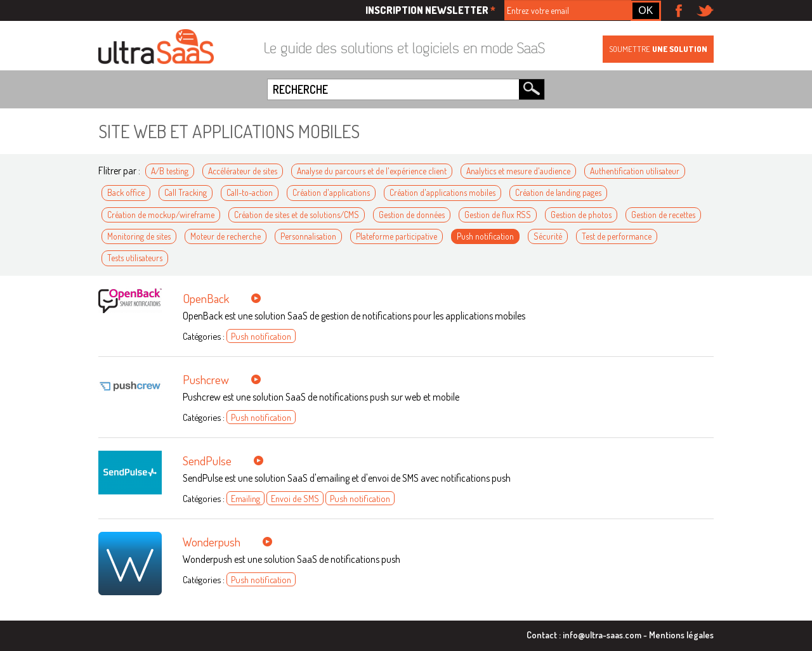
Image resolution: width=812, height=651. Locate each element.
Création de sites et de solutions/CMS (296, 214)
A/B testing (169, 170)
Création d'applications (331, 192)
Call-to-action (249, 192)
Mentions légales (681, 634)
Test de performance (617, 236)
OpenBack (206, 298)
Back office (126, 192)
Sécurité (548, 236)
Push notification (485, 236)
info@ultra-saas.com (602, 634)
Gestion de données (412, 214)
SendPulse (207, 460)
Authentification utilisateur (634, 170)
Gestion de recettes (663, 214)
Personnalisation (308, 236)
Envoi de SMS (295, 498)
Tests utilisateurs (134, 257)
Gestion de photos (581, 214)
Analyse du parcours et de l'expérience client (372, 170)
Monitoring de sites (139, 236)
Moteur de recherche (225, 236)
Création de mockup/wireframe (160, 214)
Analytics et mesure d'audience (518, 170)
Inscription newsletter (430, 10)
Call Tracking (185, 192)
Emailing (245, 498)
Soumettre (658, 49)
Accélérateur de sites (242, 170)
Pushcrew (206, 379)
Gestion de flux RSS (497, 214)
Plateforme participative (396, 236)
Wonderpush (211, 542)
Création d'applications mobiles (442, 192)
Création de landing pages (558, 192)
